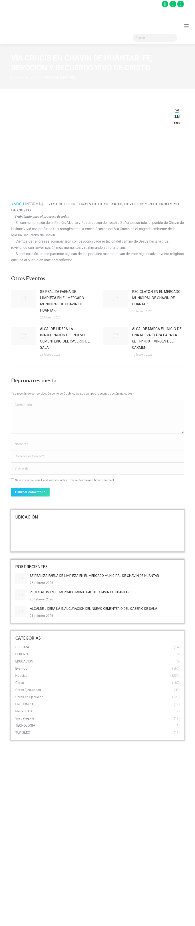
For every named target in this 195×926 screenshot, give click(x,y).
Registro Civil (66, 877)
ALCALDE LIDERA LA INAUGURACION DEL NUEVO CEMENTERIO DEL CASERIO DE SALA (65, 338)
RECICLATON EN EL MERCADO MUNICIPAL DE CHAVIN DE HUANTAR (156, 298)
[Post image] (23, 299)
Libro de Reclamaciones (68, 864)
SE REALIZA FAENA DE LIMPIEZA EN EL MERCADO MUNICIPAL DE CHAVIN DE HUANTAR (62, 301)
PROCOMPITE (159, 780)
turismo (109, 790)
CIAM (153, 790)
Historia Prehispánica (118, 780)
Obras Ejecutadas (116, 849)
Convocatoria (67, 834)
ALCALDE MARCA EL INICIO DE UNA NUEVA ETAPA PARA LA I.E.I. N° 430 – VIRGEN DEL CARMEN (156, 338)
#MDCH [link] (17, 204)
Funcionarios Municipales (66, 810)
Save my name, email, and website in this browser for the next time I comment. (65, 480)
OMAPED (155, 811)
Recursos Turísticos (118, 801)
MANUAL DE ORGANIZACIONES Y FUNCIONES (164, 886)
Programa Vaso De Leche (163, 825)
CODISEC (155, 801)
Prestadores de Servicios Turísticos (117, 835)
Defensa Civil (158, 870)
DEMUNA (155, 903)
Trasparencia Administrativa (67, 847)
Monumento (112, 811)
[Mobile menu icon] (186, 26)
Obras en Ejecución (117, 859)
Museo (108, 822)
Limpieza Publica (161, 849)
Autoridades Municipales (66, 793)
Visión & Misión (68, 780)
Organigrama (66, 823)
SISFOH (154, 859)
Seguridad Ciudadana (164, 838)
